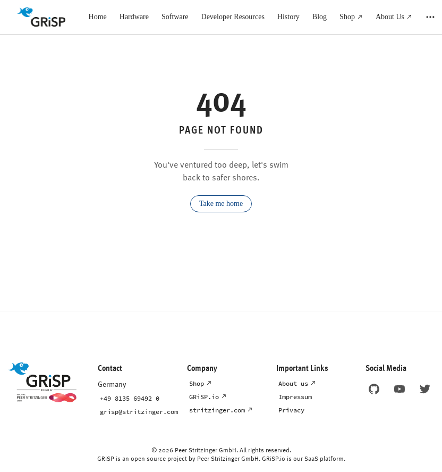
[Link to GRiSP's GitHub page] (374, 389)
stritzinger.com (217, 410)
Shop (196, 383)
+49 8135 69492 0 (129, 398)
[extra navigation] (430, 17)
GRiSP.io (204, 397)
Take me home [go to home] (221, 204)
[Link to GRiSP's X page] (425, 389)
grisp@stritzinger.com (139, 412)
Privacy (291, 410)
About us (293, 383)
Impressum (295, 397)
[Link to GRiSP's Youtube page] (399, 389)
